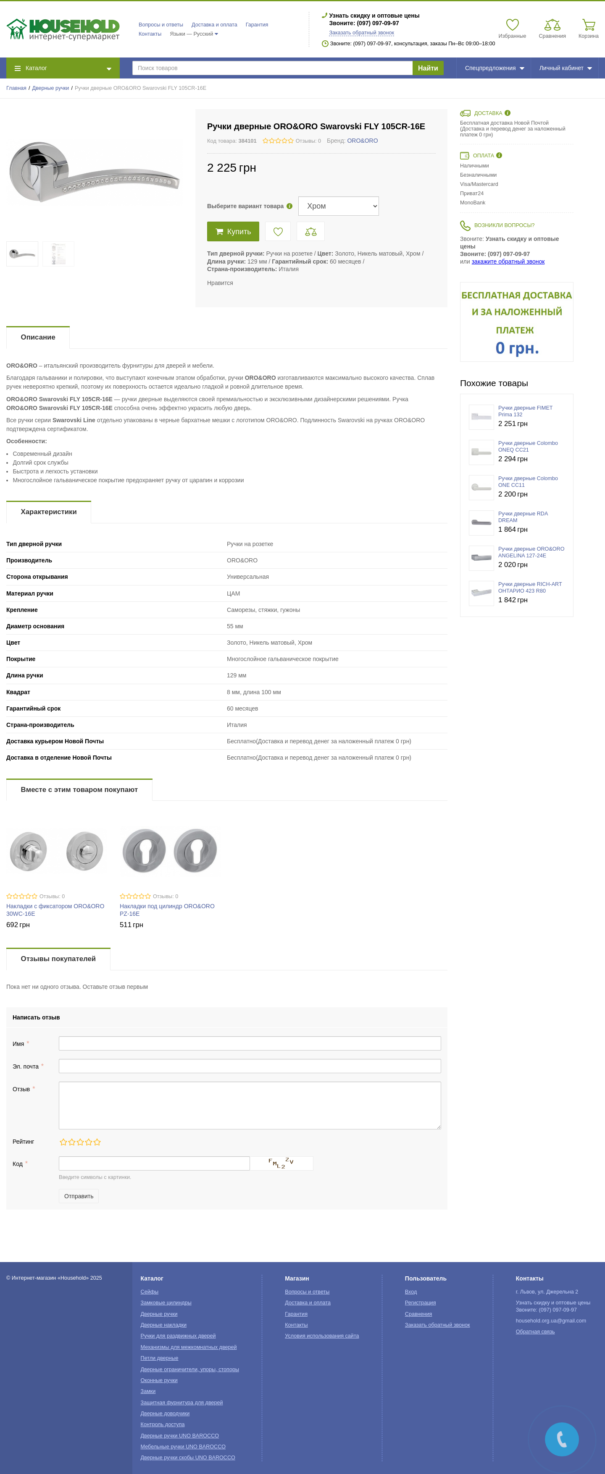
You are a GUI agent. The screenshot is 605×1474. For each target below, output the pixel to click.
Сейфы (150, 1292)
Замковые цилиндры (166, 1303)
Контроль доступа (163, 1424)
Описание (38, 337)
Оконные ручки (159, 1380)
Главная (16, 88)
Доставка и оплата (214, 25)
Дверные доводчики (165, 1414)
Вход (411, 1292)
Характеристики (49, 512)
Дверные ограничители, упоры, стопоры (190, 1369)
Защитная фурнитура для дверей (182, 1403)
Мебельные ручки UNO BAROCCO (183, 1447)
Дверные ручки (50, 88)
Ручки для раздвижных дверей (178, 1336)
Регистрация (420, 1303)
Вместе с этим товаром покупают (79, 790)
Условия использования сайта (322, 1336)
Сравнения (418, 1314)
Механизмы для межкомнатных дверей (189, 1347)
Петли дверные (160, 1358)
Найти (428, 68)
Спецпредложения (494, 68)
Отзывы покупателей (58, 959)
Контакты (150, 34)
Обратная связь (535, 1332)
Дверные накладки (164, 1325)
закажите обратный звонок (508, 261)
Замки (148, 1391)
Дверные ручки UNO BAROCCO (180, 1436)
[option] (516, 321)
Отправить (78, 1196)
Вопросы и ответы (161, 25)
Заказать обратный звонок (361, 33)
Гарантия (257, 25)
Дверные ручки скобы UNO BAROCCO (188, 1458)
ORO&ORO (362, 140)
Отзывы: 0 (308, 141)
